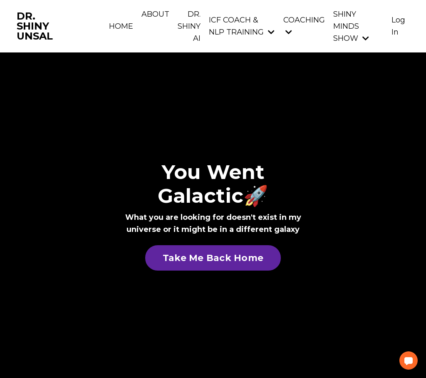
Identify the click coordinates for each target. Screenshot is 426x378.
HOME (121, 26)
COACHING (304, 25)
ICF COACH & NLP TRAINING (242, 26)
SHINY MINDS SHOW (351, 26)
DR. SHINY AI (189, 26)
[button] (408, 360)
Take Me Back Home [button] (213, 257)
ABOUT (155, 14)
